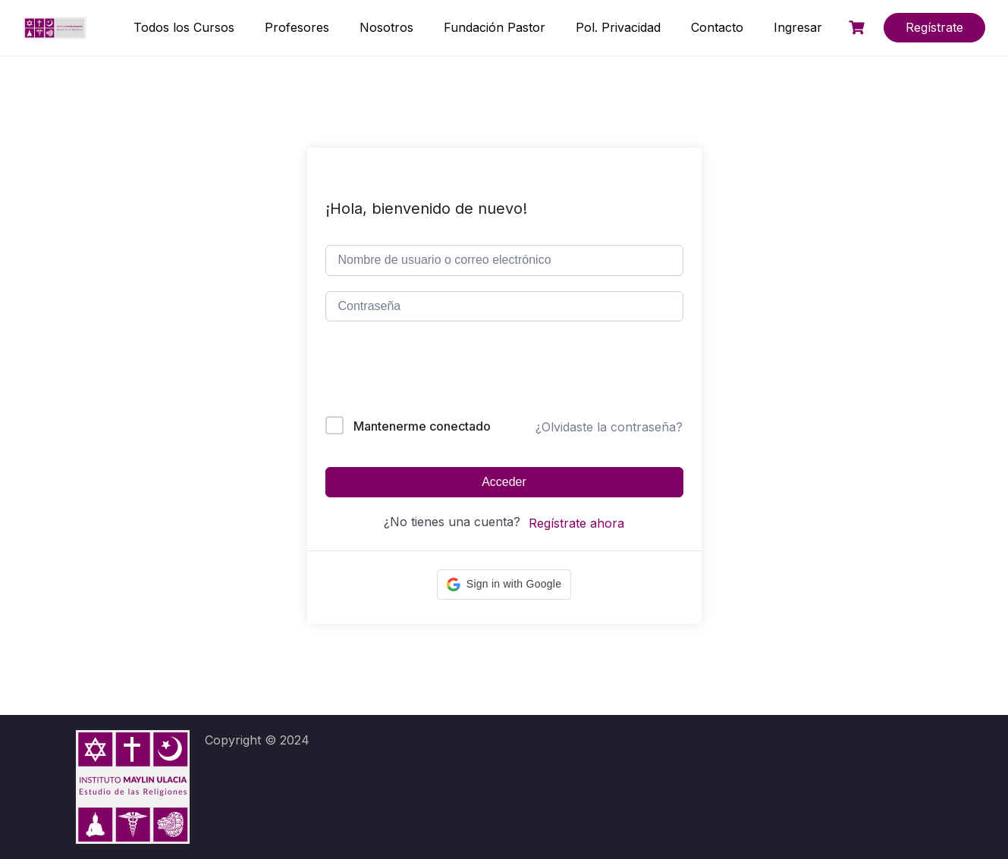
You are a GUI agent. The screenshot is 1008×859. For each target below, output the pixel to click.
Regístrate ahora (576, 523)
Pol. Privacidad (618, 27)
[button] (504, 584)
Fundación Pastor (494, 27)
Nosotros (386, 27)
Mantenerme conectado (422, 426)
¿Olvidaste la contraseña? (609, 426)
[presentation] (428, 372)
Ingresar (798, 27)
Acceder (504, 481)
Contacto (717, 27)
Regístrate (934, 27)
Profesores (297, 27)
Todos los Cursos (183, 27)
